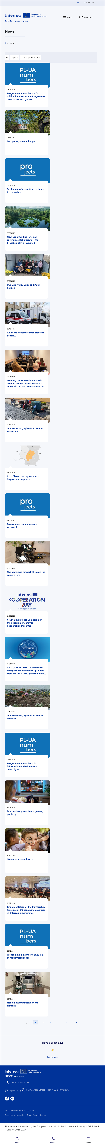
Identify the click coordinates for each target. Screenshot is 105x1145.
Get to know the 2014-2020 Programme (19, 1110)
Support (17, 1140)
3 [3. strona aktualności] (50, 1022)
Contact (53, 1140)
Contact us (85, 16)
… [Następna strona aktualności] (58, 1022)
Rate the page (53, 1057)
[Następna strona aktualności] (76, 1022)
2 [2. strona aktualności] (43, 1022)
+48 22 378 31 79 (20, 1082)
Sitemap (43, 1115)
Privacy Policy (32, 1115)
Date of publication (30, 57)
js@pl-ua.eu (14, 1090)
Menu (88, 1139)
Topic (14, 57)
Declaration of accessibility (14, 1115)
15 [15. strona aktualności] (66, 1022)
